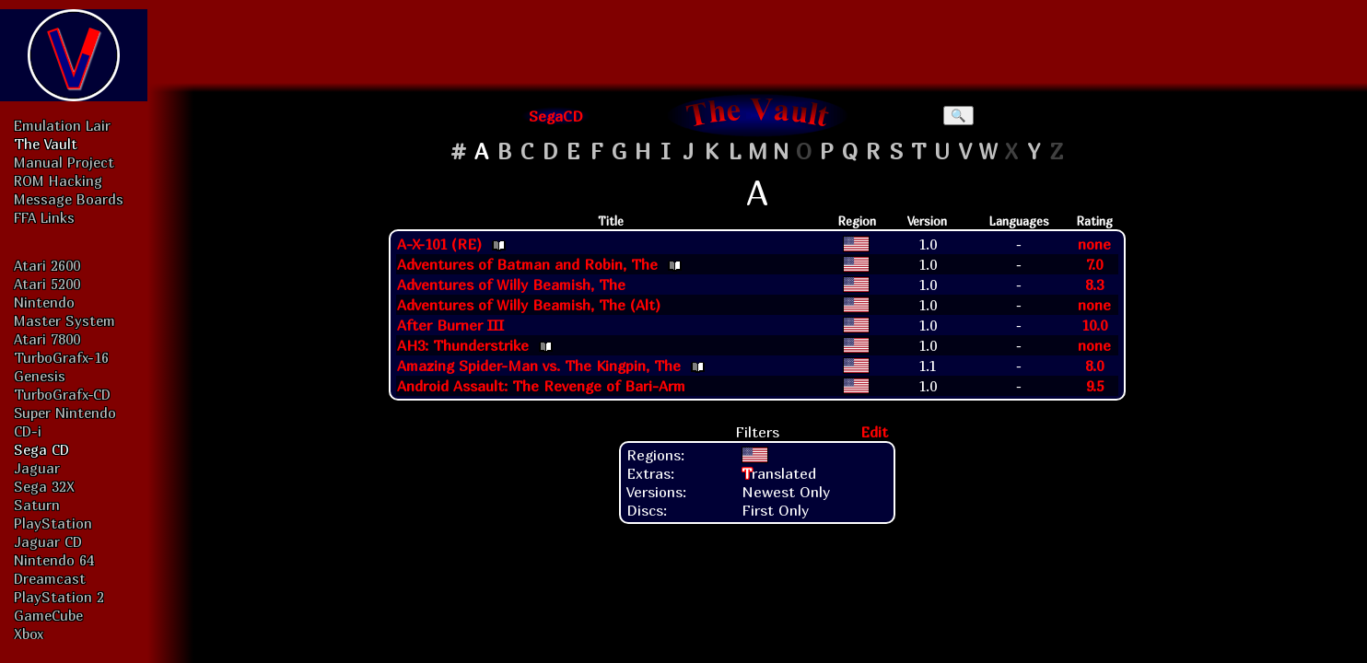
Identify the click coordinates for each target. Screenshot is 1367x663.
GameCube (48, 615)
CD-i (27, 431)
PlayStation (53, 523)
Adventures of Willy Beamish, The (511, 284)
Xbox (28, 633)
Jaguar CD (48, 541)
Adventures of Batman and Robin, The (527, 264)
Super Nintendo (65, 412)
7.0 (1094, 264)
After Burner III (450, 325)
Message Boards (68, 199)
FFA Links (44, 217)
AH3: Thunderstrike (463, 345)
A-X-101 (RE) (439, 244)
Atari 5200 (47, 283)
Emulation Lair (62, 125)
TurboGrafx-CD (62, 394)
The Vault (45, 143)
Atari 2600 (47, 265)
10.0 (1094, 325)
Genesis (39, 375)
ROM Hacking (58, 180)
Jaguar (37, 467)
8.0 (1094, 365)
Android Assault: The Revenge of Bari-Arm (541, 386)
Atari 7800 (47, 339)
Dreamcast (50, 578)
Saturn (37, 504)
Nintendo (44, 302)
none (1094, 244)
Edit (874, 432)
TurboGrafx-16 (61, 357)
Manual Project (64, 162)
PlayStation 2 (59, 596)
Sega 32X (44, 486)
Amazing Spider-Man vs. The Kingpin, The (539, 365)
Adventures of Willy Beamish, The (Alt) (528, 305)
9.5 (1095, 386)
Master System (64, 320)
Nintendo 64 (54, 560)
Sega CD (41, 449)
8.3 (1094, 284)
